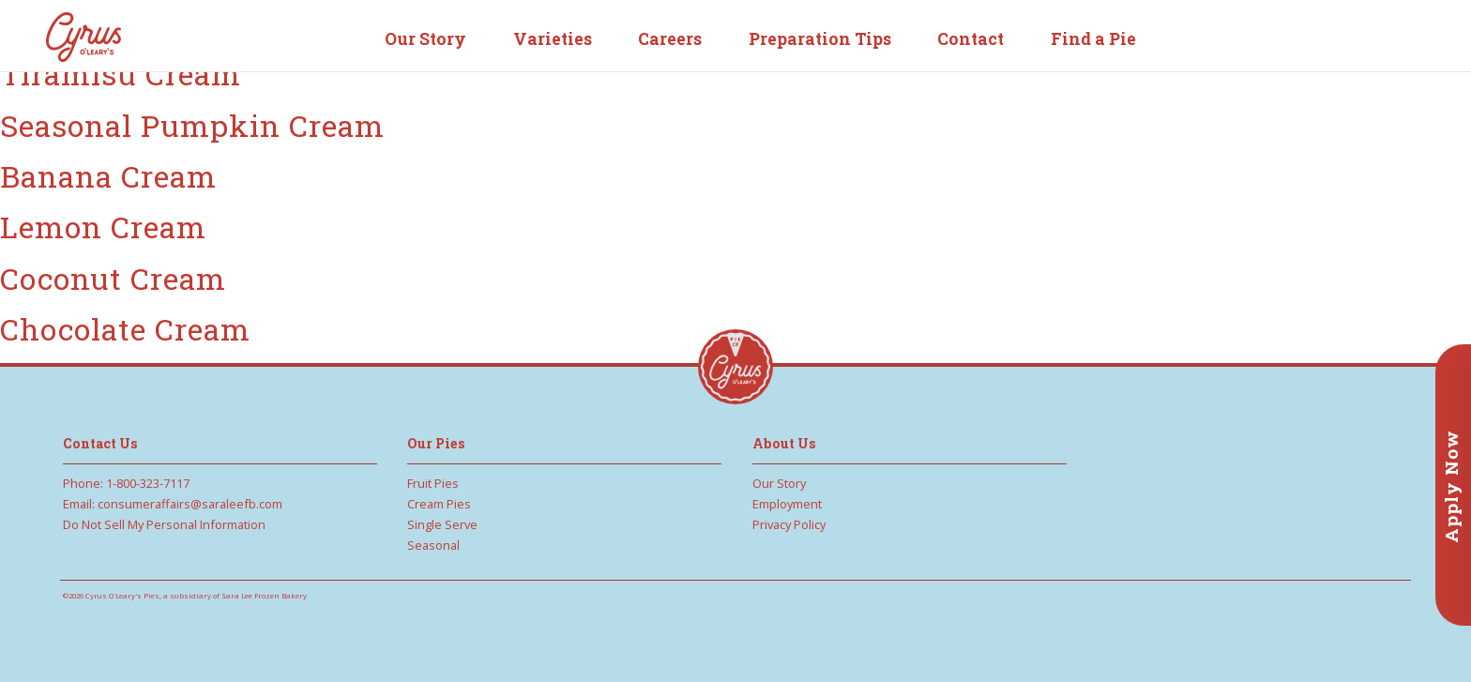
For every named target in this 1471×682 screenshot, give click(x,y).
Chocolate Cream (125, 329)
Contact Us (100, 443)
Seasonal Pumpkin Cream (192, 125)
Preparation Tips (820, 39)
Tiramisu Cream (120, 73)
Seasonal (433, 545)
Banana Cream (108, 176)
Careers (670, 39)
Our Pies (436, 443)
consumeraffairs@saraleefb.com (190, 503)
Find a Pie (1093, 39)
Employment (787, 503)
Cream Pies (439, 503)
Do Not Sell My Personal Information (164, 524)
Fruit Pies (433, 483)
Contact (970, 39)
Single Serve (442, 524)
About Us (784, 443)
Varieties (552, 39)
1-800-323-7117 (148, 483)
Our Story (425, 39)
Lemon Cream (103, 226)
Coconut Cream (113, 278)
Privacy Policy (789, 524)
